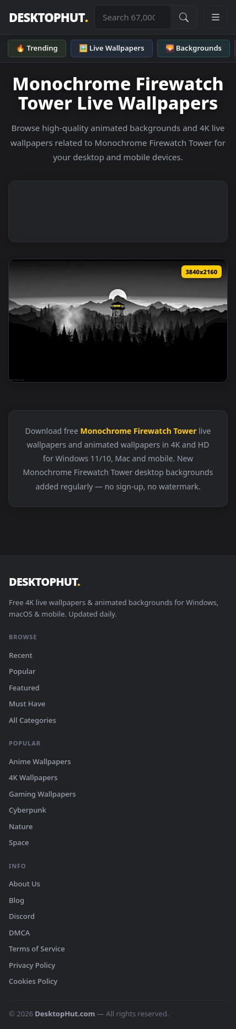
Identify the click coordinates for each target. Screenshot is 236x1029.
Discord (22, 916)
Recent (21, 655)
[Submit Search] (183, 17)
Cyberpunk (27, 810)
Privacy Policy (32, 965)
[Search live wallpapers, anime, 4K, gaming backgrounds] (132, 17)
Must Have (27, 704)
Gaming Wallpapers (42, 794)
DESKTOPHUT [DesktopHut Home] (48, 17)
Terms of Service (37, 949)
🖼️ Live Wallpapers (111, 48)
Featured (24, 688)
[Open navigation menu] (215, 17)
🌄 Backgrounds (193, 48)
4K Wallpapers (33, 777)
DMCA (19, 933)
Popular (22, 671)
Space (19, 842)
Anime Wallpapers (40, 761)
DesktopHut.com (65, 1014)
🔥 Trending (37, 48)
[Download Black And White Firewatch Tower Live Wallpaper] (118, 321)
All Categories (32, 720)
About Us (24, 884)
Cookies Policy (33, 981)
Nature (21, 826)
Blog (16, 900)
